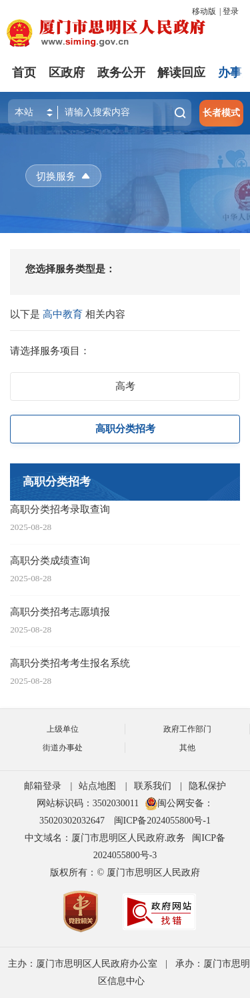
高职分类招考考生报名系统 (70, 662)
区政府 (67, 72)
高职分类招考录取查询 (60, 509)
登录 (231, 11)
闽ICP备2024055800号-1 (162, 821)
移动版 (204, 11)
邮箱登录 (42, 786)
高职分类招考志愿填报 (60, 611)
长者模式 (221, 113)
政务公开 (121, 72)
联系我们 (152, 786)
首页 (24, 72)
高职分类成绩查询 (50, 560)
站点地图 (97, 786)
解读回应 (181, 72)
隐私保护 (207, 786)
